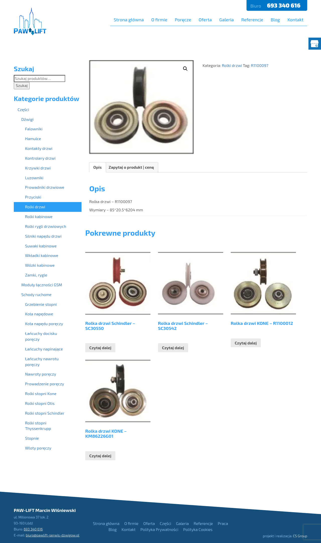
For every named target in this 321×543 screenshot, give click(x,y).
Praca (223, 523)
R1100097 (259, 65)
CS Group (300, 536)
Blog (275, 19)
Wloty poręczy (38, 447)
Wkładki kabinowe (41, 255)
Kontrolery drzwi (40, 158)
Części (23, 109)
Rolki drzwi (232, 65)
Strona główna (129, 19)
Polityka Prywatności (159, 529)
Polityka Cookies (198, 529)
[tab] (97, 167)
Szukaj (22, 85)
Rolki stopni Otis (40, 403)
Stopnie (32, 438)
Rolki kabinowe (38, 216)
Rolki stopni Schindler (44, 413)
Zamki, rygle (36, 275)
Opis (97, 167)
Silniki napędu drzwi (43, 236)
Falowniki (33, 128)
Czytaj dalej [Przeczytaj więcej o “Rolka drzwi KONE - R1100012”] (246, 342)
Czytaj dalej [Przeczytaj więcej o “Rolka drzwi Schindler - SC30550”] (100, 347)
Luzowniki (34, 177)
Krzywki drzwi (38, 167)
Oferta (205, 19)
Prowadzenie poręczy (44, 383)
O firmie (159, 19)
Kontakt (295, 19)
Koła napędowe (39, 313)
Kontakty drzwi (38, 148)
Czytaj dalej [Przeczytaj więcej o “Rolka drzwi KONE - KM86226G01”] (100, 455)
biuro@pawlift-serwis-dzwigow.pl (52, 535)
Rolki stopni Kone (40, 393)
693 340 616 (284, 5)
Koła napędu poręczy (44, 323)
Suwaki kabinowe (41, 245)
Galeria (226, 19)
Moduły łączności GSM (41, 284)
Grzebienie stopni (41, 304)
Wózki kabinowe (40, 265)
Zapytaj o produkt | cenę (131, 167)
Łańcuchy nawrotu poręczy (42, 361)
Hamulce (33, 138)
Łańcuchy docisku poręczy (41, 336)
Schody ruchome (36, 294)
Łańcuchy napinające (44, 348)
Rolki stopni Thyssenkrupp (38, 425)
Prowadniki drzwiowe (44, 187)
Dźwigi (27, 119)
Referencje (252, 19)
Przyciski (33, 197)
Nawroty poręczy (40, 374)
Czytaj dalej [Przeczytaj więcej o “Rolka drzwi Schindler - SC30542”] (173, 347)
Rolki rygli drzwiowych (45, 226)
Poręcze (183, 19)
